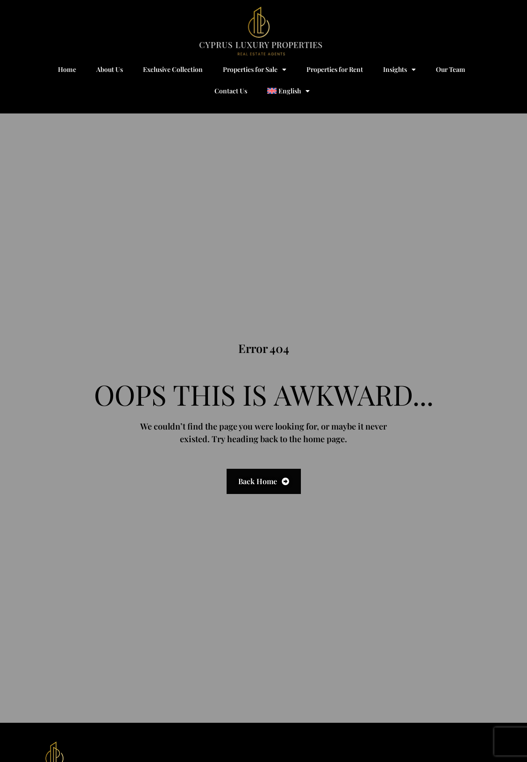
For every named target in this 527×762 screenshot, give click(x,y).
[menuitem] (288, 91)
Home (67, 69)
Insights (399, 70)
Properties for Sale (254, 70)
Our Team (450, 69)
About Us (109, 69)
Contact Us (230, 90)
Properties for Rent (334, 69)
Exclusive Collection (173, 69)
